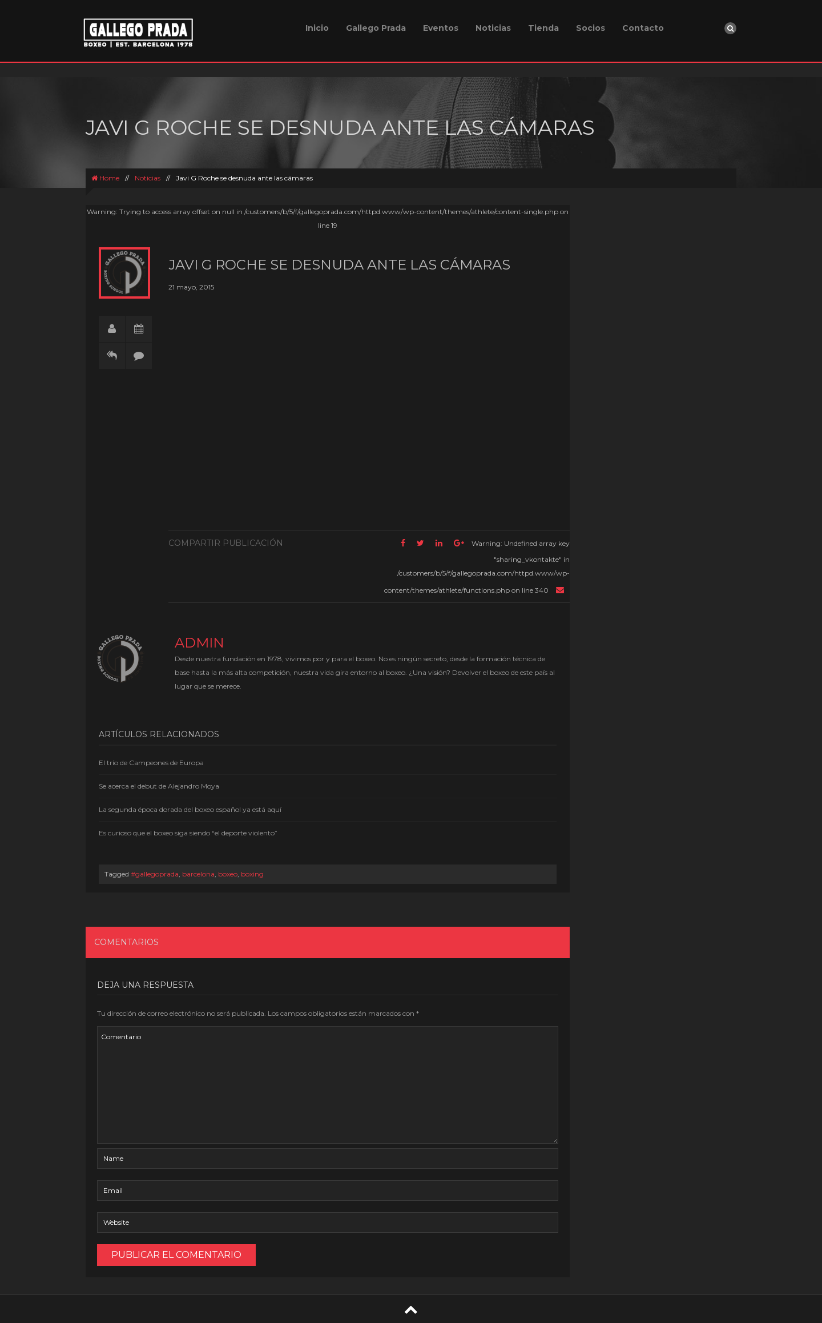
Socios (590, 28)
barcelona (198, 874)
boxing (252, 874)
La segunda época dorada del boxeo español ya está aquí (190, 809)
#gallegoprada (155, 874)
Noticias (493, 28)
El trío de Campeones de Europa (151, 762)
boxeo (227, 874)
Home (105, 178)
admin (199, 642)
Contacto (643, 28)
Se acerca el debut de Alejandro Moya (159, 786)
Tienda (543, 28)
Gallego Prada (376, 28)
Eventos (440, 28)
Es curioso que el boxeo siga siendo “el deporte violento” (188, 833)
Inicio (317, 28)
